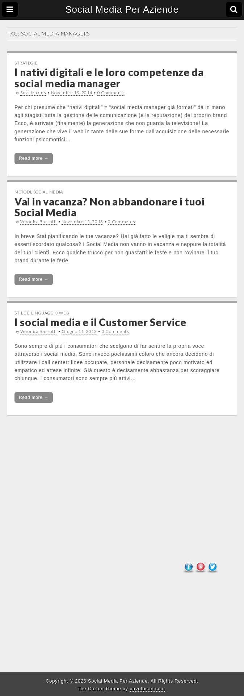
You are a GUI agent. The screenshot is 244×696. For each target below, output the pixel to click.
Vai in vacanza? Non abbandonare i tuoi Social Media (109, 207)
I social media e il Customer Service (100, 322)
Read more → (34, 158)
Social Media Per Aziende (121, 9)
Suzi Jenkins (33, 92)
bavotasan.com (147, 688)
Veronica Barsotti (38, 221)
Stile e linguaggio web (41, 313)
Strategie (26, 63)
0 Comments (111, 92)
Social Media (48, 191)
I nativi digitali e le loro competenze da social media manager (109, 77)
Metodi (22, 191)
